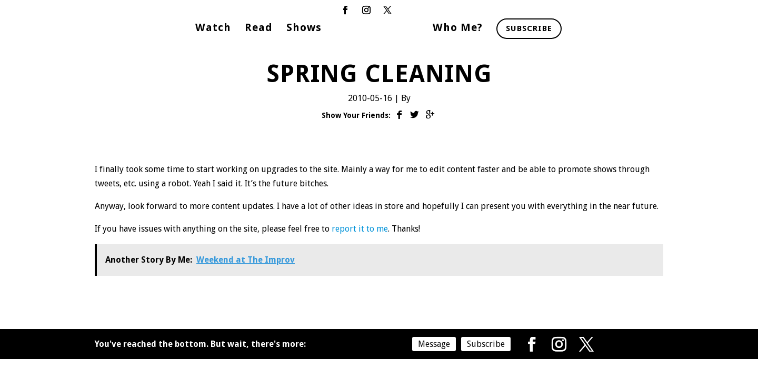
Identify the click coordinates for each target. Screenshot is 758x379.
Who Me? (458, 29)
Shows (304, 29)
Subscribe (529, 28)
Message (434, 344)
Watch (213, 29)
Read (259, 29)
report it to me (360, 229)
